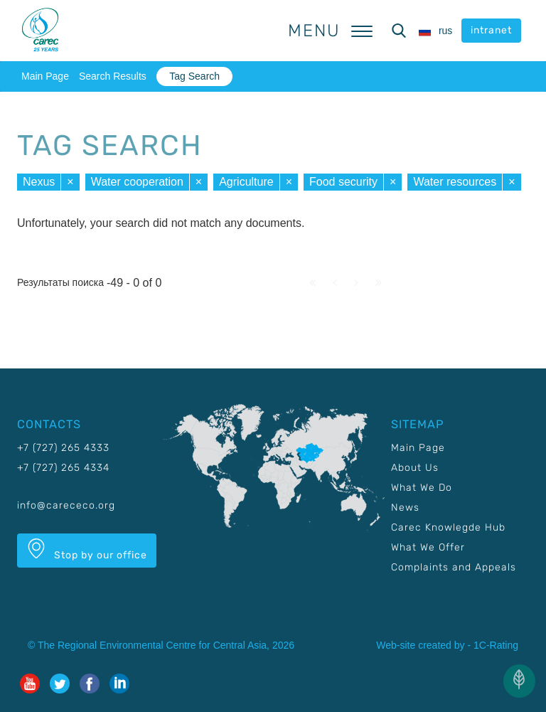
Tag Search (194, 76)
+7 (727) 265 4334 (63, 468)
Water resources (454, 182)
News (405, 507)
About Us (415, 468)
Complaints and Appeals (453, 567)
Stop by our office (86, 549)
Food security (343, 182)
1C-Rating (495, 645)
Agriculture (246, 182)
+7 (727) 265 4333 (63, 448)
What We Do (421, 488)
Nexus (39, 182)
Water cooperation (137, 182)
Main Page (45, 76)
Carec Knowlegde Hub (448, 527)
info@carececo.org (66, 505)
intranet (491, 30)
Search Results (112, 76)
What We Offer (428, 547)
